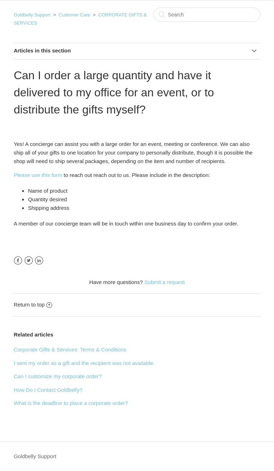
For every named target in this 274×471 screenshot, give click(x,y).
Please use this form (38, 175)
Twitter (28, 260)
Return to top (33, 305)
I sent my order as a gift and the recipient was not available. (84, 363)
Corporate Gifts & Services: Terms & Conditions (70, 349)
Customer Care (74, 14)
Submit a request (164, 282)
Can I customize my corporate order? (58, 376)
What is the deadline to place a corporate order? (71, 403)
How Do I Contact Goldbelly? (48, 390)
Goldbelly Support (32, 14)
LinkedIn (39, 260)
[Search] (206, 14)
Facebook (18, 260)
